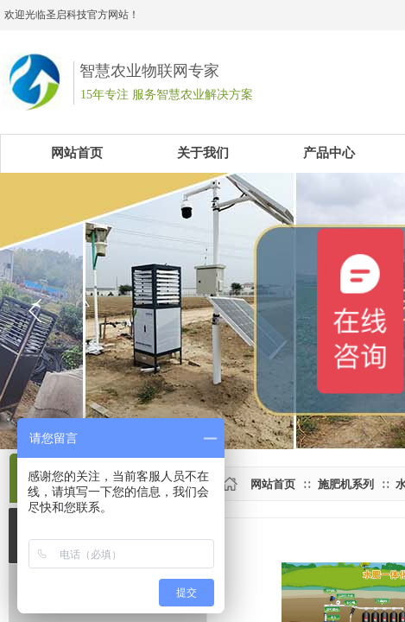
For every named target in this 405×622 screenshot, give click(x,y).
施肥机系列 (346, 484)
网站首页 (272, 484)
